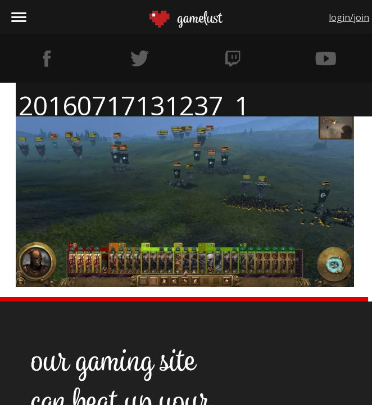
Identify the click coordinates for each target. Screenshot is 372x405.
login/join (349, 17)
